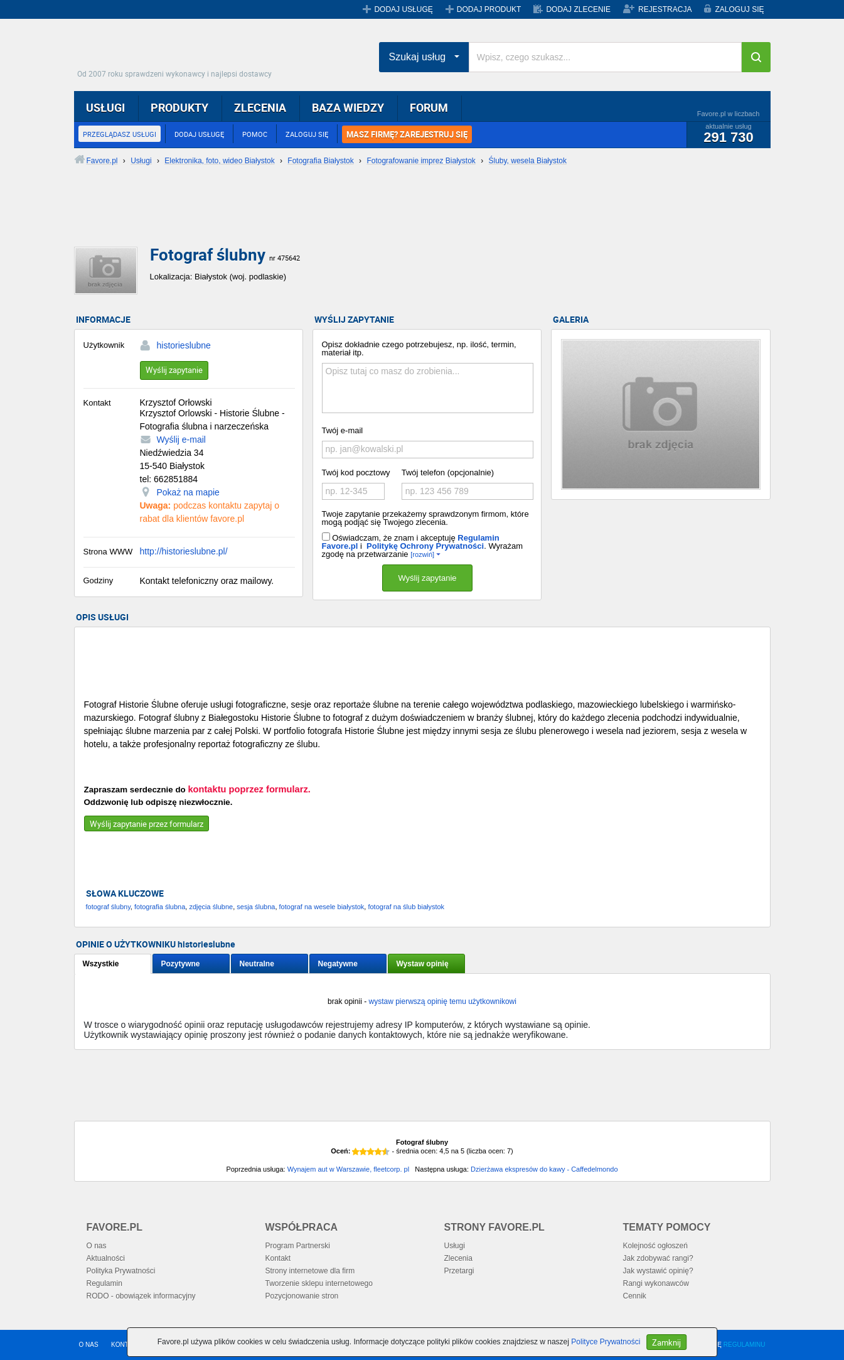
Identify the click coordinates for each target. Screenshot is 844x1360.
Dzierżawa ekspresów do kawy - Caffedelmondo (544, 1169)
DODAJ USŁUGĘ (403, 9)
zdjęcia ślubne (211, 906)
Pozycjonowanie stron (302, 1296)
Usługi (454, 1245)
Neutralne (257, 963)
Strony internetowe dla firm (310, 1270)
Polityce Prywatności (605, 1341)
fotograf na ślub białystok (406, 906)
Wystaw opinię (423, 963)
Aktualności (106, 1258)
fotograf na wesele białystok (322, 906)
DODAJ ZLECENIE (578, 9)
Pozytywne (180, 963)
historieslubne (184, 345)
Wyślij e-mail (181, 439)
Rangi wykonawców (656, 1283)
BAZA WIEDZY (348, 107)
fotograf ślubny (108, 906)
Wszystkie (101, 963)
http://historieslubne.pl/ (184, 551)
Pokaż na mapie (188, 492)
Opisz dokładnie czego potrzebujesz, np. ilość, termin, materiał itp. (419, 348)
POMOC (254, 134)
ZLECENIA (260, 107)
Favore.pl (177, 53)
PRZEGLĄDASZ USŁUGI (119, 134)
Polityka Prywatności (121, 1270)
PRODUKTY (179, 107)
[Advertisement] (378, 216)
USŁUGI (105, 107)
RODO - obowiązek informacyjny (141, 1296)
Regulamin (104, 1283)
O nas (97, 1245)
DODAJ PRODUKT (489, 9)
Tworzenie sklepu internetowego (319, 1283)
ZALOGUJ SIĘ (739, 9)
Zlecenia (458, 1258)
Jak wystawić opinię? (658, 1270)
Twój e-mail (342, 430)
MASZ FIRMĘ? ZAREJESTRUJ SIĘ (406, 134)
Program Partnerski (297, 1245)
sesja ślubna (256, 906)
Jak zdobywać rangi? (658, 1258)
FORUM (429, 107)
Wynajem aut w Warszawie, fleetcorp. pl (348, 1169)
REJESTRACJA (665, 9)
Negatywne (338, 963)
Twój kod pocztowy (356, 472)
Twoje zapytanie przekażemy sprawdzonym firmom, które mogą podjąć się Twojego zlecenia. (425, 518)
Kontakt (278, 1258)
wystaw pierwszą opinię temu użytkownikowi (442, 1001)
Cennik (634, 1296)
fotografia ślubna (159, 906)
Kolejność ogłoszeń (655, 1245)
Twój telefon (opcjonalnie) (448, 472)
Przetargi (459, 1270)
